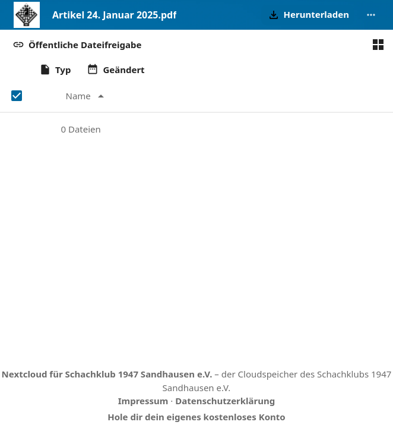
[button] (307, 15)
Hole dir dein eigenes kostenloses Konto (196, 417)
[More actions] (371, 15)
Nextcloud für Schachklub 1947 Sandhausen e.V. (107, 374)
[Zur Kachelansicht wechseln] (378, 44)
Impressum (143, 401)
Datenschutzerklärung (225, 401)
